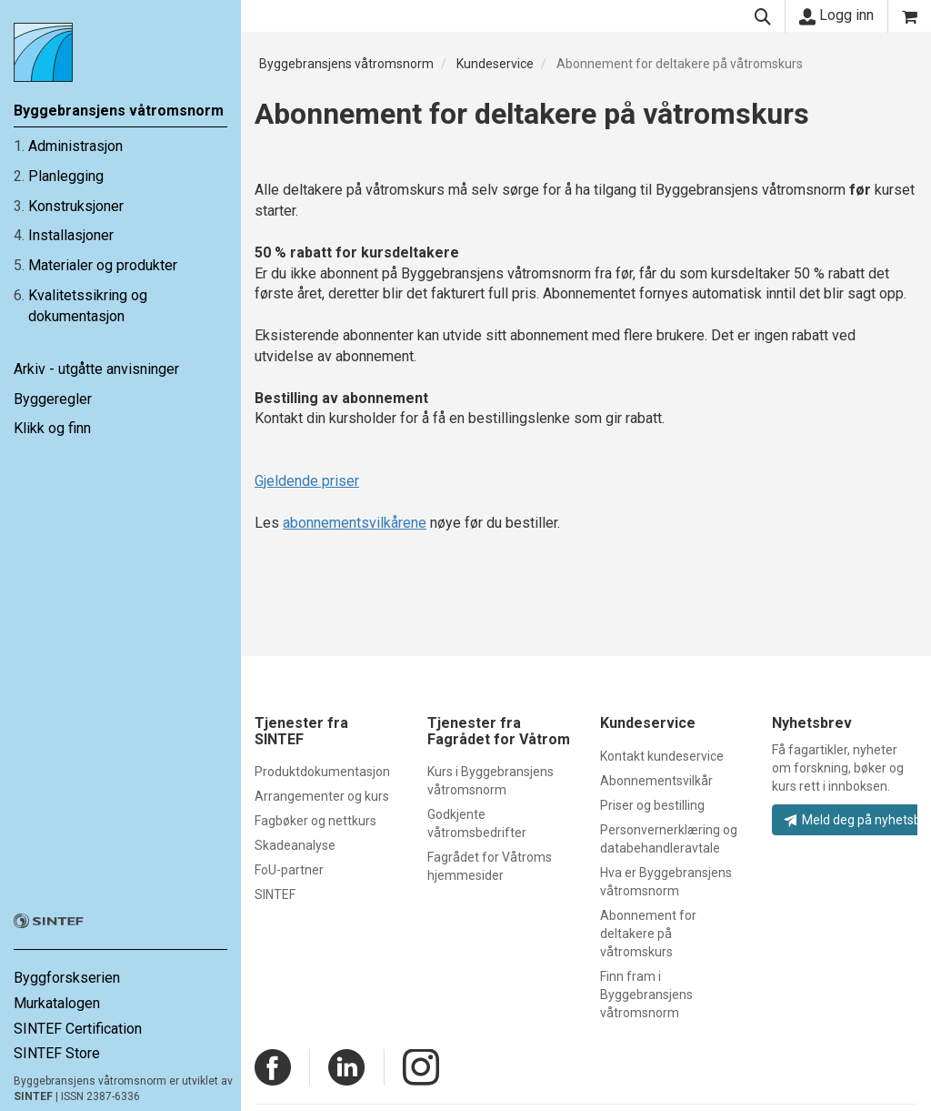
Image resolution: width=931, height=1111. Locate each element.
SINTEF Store (57, 1053)
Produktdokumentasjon (322, 771)
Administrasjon (75, 146)
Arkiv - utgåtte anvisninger (96, 369)
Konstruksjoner (76, 206)
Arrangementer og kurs (322, 796)
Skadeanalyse (295, 845)
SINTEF (33, 1096)
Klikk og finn (52, 428)
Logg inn (836, 15)
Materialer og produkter (102, 265)
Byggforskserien (67, 977)
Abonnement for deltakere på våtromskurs (679, 63)
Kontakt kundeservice (662, 756)
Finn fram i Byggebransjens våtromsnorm (646, 994)
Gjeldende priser (307, 481)
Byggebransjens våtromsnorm (346, 63)
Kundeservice (495, 63)
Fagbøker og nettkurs (315, 820)
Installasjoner (71, 235)
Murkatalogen (57, 1003)
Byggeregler (53, 399)
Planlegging (66, 176)
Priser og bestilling (652, 805)
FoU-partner (289, 870)
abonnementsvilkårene (354, 522)
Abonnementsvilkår (656, 780)
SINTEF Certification (78, 1028)
